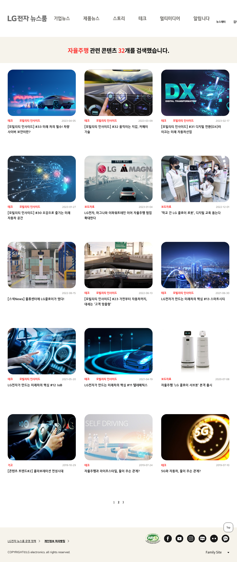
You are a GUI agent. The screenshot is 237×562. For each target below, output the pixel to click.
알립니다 (201, 18)
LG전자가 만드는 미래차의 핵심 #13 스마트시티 (193, 299)
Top (228, 527)
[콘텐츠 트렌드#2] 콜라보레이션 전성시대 (36, 471)
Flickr (214, 538)
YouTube (179, 538)
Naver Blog (202, 538)
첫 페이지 (103, 502)
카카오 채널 (225, 538)
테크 (142, 18)
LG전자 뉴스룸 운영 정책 (22, 541)
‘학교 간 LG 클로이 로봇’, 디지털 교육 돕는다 (191, 213)
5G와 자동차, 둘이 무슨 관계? (181, 471)
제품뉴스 (91, 18)
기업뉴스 (62, 18)
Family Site (217, 552)
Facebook (168, 538)
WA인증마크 (152, 538)
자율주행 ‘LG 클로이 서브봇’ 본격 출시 (186, 385)
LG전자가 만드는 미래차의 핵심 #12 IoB (35, 385)
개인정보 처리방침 (54, 541)
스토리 (119, 18)
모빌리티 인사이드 (29, 120)
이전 (107, 502)
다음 (130, 502)
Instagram (191, 538)
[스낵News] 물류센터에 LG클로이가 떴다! (36, 299)
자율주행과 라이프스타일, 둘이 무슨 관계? (112, 471)
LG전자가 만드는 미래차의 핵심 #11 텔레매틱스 (116, 385)
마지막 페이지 (134, 502)
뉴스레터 (220, 21)
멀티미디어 (170, 18)
